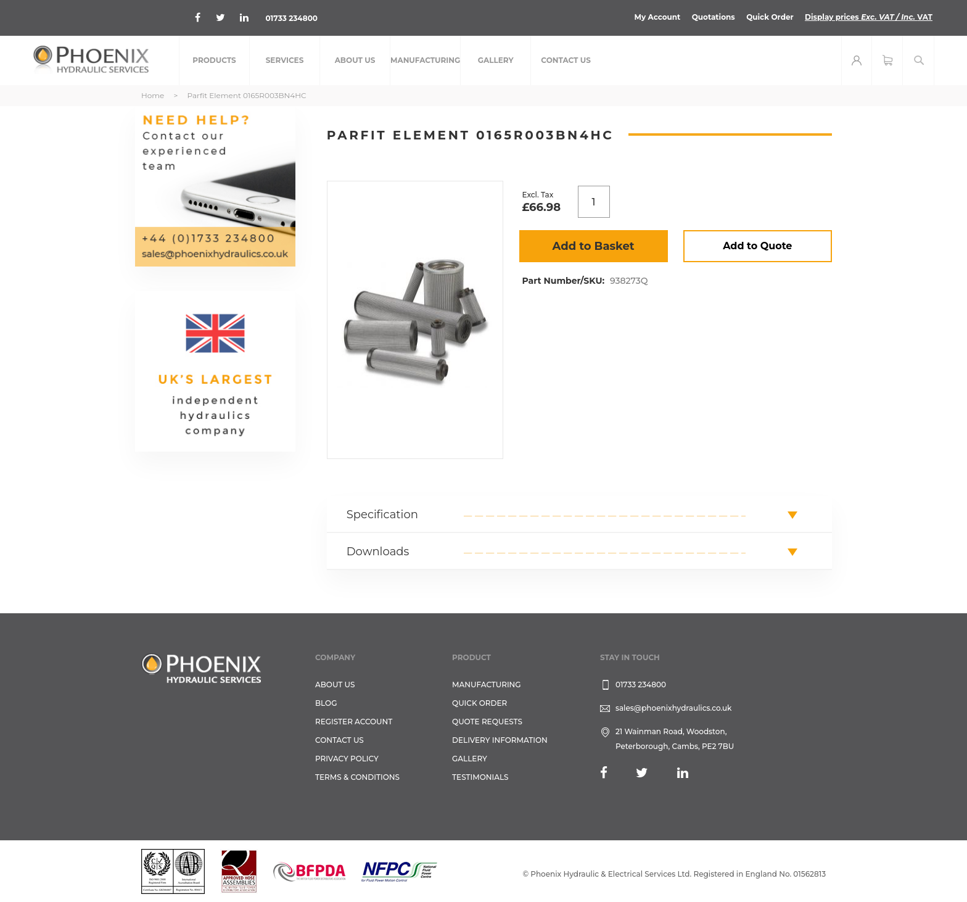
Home (152, 95)
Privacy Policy (347, 758)
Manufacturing (486, 684)
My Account (658, 17)
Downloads (378, 551)
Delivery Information (500, 740)
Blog (326, 703)
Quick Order (770, 17)
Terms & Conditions (357, 777)
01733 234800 (291, 18)
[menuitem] (214, 60)
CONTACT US (339, 740)
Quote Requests (487, 721)
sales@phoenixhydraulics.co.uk (673, 708)
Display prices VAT (868, 17)
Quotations (713, 17)
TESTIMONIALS (480, 777)
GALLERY (469, 758)
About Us (335, 684)
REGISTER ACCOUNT (353, 721)
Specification (382, 514)
